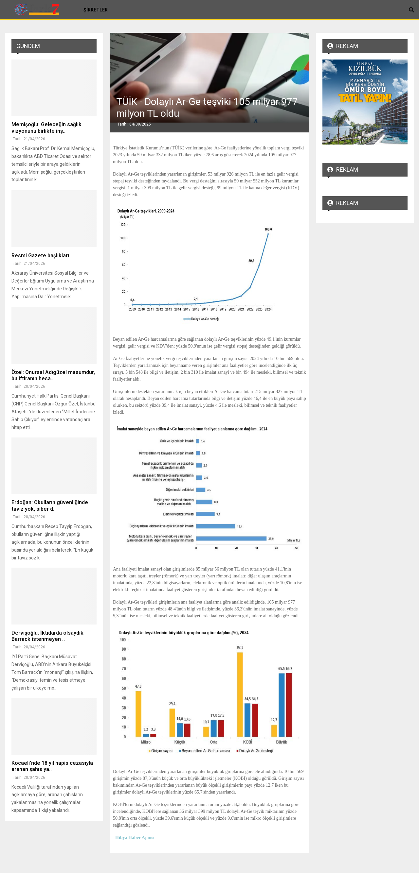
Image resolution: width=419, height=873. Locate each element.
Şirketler (95, 9)
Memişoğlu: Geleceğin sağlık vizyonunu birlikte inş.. (46, 127)
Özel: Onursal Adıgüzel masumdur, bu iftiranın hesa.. (53, 375)
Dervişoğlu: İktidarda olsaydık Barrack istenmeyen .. (47, 636)
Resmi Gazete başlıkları (40, 255)
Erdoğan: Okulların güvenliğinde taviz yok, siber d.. (49, 505)
